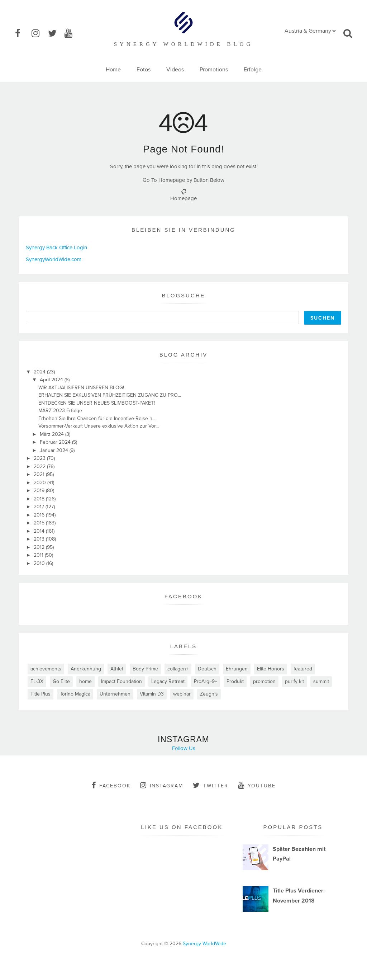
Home (113, 69)
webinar (182, 694)
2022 (40, 466)
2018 (40, 499)
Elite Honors (270, 669)
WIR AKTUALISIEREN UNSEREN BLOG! (81, 388)
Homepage (183, 198)
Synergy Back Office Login (56, 247)
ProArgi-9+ (205, 681)
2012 (40, 547)
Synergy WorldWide (204, 944)
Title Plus (40, 694)
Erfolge (253, 69)
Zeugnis (209, 694)
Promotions (214, 69)
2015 (40, 523)
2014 (40, 531)
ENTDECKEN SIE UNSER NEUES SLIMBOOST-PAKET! (96, 403)
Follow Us (183, 748)
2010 (40, 563)
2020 (40, 483)
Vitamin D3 (152, 694)
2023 (40, 458)
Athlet (116, 669)
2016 (40, 515)
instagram (161, 785)
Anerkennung (86, 669)
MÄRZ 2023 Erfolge (60, 411)
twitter (210, 785)
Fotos (144, 69)
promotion (264, 681)
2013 (40, 539)
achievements (45, 669)
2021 (40, 474)
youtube (257, 785)
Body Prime (145, 669)
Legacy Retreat (168, 681)
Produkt (235, 681)
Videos (175, 69)
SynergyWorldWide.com (53, 259)
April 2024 (52, 380)
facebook (111, 785)
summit (321, 681)
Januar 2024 (55, 450)
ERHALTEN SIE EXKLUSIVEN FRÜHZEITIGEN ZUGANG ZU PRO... (109, 395)
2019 (40, 490)
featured (303, 669)
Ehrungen (237, 669)
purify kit (294, 681)
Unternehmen (115, 694)
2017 (40, 507)
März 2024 (52, 434)
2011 (39, 555)
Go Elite (61, 681)
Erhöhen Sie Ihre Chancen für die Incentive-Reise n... (97, 418)
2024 (40, 372)
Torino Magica (75, 694)
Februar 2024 (56, 442)
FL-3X (36, 681)
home (85, 681)
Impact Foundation (121, 681)
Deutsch (207, 669)
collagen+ (178, 669)
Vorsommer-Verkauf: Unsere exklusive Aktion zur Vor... (98, 426)
